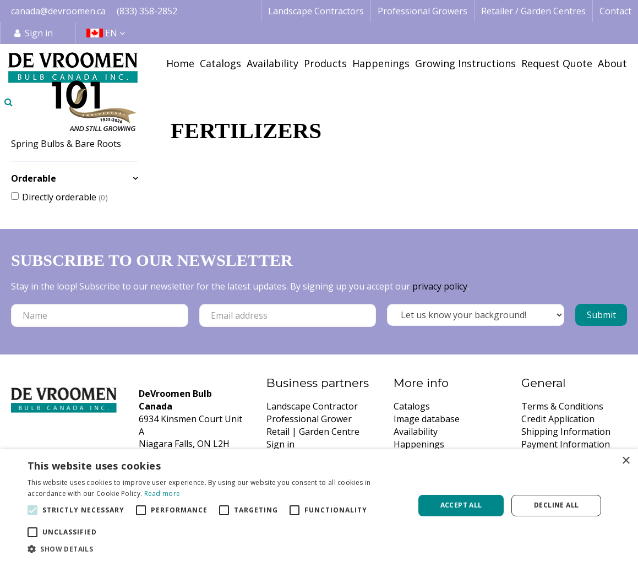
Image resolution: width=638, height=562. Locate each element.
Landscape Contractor (312, 406)
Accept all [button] (461, 505)
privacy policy (439, 286)
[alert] (319, 505)
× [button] (625, 461)
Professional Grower (309, 419)
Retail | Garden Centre (312, 431)
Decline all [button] (556, 505)
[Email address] (288, 315)
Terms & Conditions (562, 406)
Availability (416, 431)
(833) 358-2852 (147, 11)
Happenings (419, 444)
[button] (215, 548)
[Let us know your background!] (475, 315)
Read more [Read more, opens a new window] (162, 493)
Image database (427, 419)
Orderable (33, 178)
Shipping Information (565, 431)
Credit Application (558, 419)
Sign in (39, 33)
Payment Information (565, 444)
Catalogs (412, 406)
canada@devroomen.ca (58, 11)
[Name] (99, 315)
